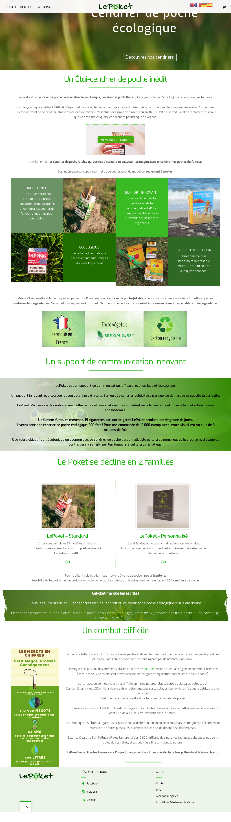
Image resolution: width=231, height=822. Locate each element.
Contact (161, 783)
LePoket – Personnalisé (163, 536)
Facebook (89, 784)
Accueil (11, 7)
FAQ (158, 790)
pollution (150, 669)
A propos (45, 7)
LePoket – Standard (67, 536)
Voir (67, 561)
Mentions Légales (167, 796)
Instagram (90, 791)
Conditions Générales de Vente (175, 802)
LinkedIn (88, 800)
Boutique (27, 7)
